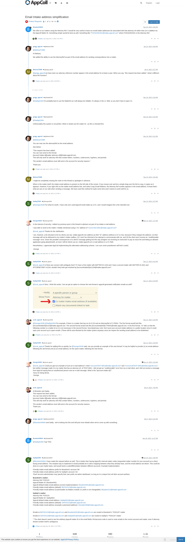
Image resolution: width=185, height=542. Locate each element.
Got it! (181, 539)
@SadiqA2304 (48, 97)
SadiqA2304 (37, 201)
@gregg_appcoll (48, 69)
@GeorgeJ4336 (47, 201)
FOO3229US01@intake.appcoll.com (104, 33)
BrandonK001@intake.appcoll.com (91, 485)
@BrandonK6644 (49, 419)
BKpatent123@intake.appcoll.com (113, 490)
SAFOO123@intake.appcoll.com (74, 503)
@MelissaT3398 (49, 46)
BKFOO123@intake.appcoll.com (74, 487)
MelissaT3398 (37, 69)
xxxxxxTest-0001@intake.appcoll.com (102, 228)
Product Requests (35, 21)
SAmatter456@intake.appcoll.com (90, 505)
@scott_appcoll (38, 231)
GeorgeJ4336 (37, 221)
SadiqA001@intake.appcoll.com (72, 500)
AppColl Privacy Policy (70, 539)
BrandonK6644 (38, 27)
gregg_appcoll (37, 46)
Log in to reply (154, 22)
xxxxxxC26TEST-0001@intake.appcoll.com (141, 366)
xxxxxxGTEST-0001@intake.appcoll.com (105, 366)
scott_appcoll (37, 320)
